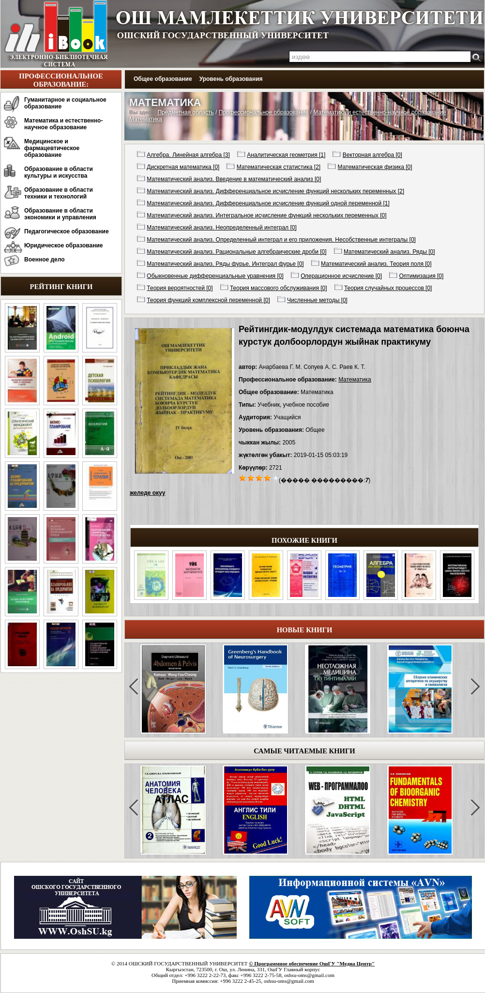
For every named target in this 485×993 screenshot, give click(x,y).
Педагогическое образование (66, 231)
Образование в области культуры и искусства (58, 172)
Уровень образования (231, 79)
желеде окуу (147, 492)
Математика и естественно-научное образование (63, 124)
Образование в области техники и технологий (58, 193)
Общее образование (163, 79)
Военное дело (44, 259)
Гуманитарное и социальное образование (65, 103)
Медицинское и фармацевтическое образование (51, 148)
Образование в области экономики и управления (60, 214)
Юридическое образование (63, 245)
